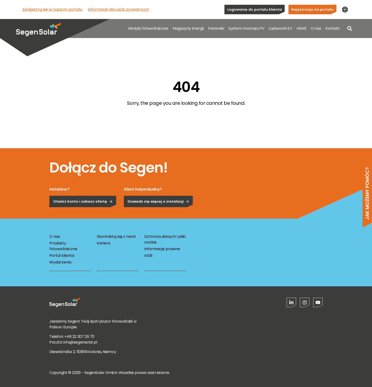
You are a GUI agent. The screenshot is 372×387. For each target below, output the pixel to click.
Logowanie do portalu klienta (254, 9)
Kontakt (333, 28)
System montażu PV (246, 28)
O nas (316, 28)
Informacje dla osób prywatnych (118, 9)
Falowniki (216, 28)
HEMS (301, 28)
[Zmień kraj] (345, 9)
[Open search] (349, 28)
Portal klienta (61, 255)
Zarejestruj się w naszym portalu (52, 9)
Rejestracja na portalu (312, 9)
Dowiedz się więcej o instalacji (158, 213)
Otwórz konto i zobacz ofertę (82, 213)
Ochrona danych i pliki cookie (165, 239)
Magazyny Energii (188, 28)
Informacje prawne (162, 249)
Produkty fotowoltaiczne (63, 246)
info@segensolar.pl (80, 342)
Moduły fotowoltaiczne (148, 28)
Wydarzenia (60, 262)
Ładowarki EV (280, 28)
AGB (148, 255)
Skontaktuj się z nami (116, 236)
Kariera (103, 243)
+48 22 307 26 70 (79, 336)
